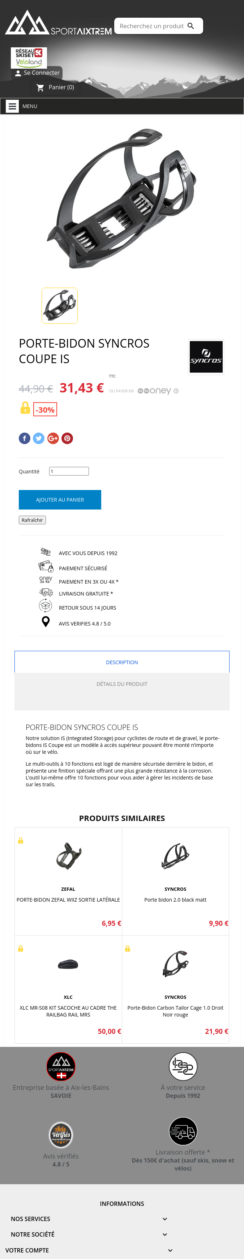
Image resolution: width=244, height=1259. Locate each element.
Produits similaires (122, 817)
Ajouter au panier (60, 499)
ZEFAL (68, 888)
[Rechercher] (158, 26)
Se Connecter (37, 73)
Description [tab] (122, 662)
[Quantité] (69, 471)
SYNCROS (175, 888)
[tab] (122, 702)
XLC (68, 997)
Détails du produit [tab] (122, 683)
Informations (122, 1204)
